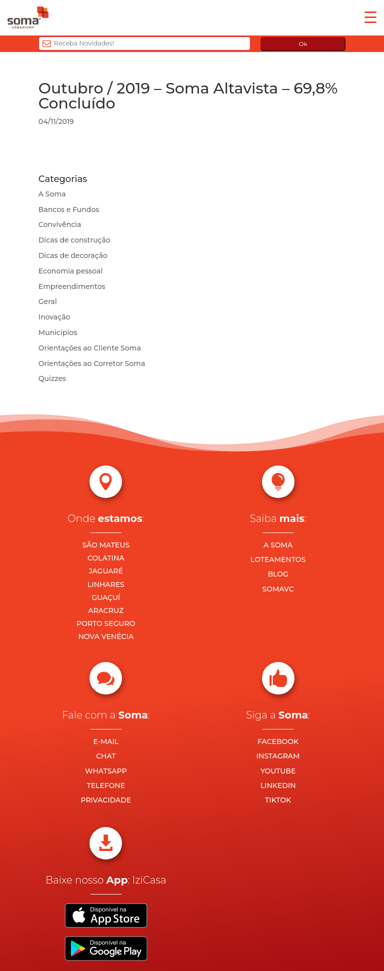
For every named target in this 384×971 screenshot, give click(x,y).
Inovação (54, 317)
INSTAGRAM (278, 756)
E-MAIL (105, 741)
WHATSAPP (106, 771)
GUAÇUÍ (106, 597)
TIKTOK (278, 800)
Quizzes (52, 378)
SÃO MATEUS (106, 545)
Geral (47, 301)
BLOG (278, 574)
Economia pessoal (70, 271)
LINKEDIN (278, 785)
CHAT (106, 756)
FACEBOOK (278, 741)
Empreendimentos (72, 286)
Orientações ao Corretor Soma (92, 363)
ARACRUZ (106, 610)
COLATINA (106, 558)
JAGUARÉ (106, 571)
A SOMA (278, 545)
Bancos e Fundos (69, 209)
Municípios (57, 332)
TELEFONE (106, 785)
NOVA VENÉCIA (106, 636)
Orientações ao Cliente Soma (89, 348)
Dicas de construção (74, 240)
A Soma (52, 194)
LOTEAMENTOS (278, 559)
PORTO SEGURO (105, 623)
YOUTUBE (278, 771)
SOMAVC (278, 589)
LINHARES (106, 584)
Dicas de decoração (73, 255)
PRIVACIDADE (105, 800)
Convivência (60, 224)
